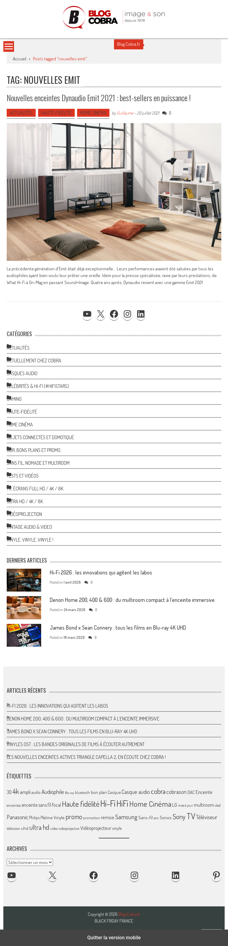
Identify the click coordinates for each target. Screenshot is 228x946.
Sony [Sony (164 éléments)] (179, 816)
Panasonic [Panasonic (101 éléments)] (17, 816)
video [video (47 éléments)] (54, 828)
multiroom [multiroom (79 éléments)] (204, 805)
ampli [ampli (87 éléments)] (25, 792)
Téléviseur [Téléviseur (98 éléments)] (206, 817)
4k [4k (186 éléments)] (15, 791)
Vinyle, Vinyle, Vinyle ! (30, 540)
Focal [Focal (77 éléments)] (56, 805)
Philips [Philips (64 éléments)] (34, 817)
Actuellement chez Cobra (34, 360)
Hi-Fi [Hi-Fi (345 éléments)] (108, 803)
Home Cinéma (93, 113)
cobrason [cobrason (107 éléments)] (176, 791)
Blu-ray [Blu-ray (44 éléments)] (69, 793)
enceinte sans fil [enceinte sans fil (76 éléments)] (36, 805)
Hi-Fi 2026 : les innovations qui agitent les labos (101, 572)
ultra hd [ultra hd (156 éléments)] (39, 827)
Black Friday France (113, 921)
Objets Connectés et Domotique (40, 437)
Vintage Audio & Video (29, 527)
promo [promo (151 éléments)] (74, 817)
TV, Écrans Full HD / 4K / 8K (35, 488)
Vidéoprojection (24, 514)
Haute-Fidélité (56, 113)
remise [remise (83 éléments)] (107, 817)
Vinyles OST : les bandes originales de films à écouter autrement (75, 744)
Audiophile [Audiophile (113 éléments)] (52, 791)
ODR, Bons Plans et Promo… (35, 450)
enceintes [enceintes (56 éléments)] (14, 805)
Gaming (14, 399)
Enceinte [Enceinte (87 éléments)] (204, 792)
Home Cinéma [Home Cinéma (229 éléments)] (150, 804)
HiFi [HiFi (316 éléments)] (122, 803)
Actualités (21, 113)
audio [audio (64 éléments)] (36, 792)
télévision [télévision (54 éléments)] (13, 828)
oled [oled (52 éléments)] (218, 805)
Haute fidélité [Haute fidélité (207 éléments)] (80, 804)
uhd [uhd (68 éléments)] (24, 828)
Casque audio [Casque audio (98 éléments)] (136, 791)
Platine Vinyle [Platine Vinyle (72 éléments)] (53, 817)
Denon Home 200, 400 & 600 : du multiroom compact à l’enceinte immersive (132, 599)
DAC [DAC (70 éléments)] (191, 792)
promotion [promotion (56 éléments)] (91, 817)
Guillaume (125, 113)
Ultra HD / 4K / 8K (25, 501)
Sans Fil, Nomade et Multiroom (38, 463)
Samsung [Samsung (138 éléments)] (126, 817)
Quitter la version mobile (114, 938)
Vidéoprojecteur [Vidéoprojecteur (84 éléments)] (95, 828)
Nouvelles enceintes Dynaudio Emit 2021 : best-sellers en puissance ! (99, 98)
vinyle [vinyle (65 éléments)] (117, 828)
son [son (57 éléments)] (156, 817)
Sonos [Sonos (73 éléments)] (166, 817)
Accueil (19, 59)
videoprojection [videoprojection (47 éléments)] (69, 828)
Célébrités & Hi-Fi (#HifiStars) (38, 386)
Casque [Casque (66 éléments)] (114, 792)
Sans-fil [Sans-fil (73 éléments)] (145, 817)
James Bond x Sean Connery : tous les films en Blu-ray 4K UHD (118, 627)
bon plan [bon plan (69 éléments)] (99, 792)
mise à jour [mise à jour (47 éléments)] (185, 805)
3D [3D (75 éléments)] (9, 792)
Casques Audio (22, 373)
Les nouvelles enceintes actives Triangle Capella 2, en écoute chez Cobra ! (86, 757)
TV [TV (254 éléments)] (191, 816)
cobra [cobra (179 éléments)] (158, 791)
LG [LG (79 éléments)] (174, 805)
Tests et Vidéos (23, 476)
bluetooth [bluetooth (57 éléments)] (82, 792)
